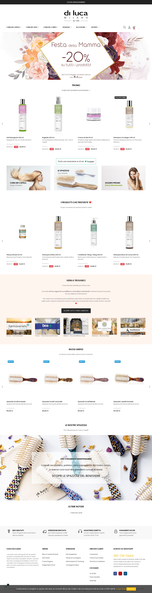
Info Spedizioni (71, 554)
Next (143, 328)
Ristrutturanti (11, 261)
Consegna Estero (72, 565)
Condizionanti (83, 263)
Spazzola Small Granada (16, 401)
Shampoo (116, 146)
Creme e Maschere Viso (86, 146)
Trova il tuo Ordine (96, 558)
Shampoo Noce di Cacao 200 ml (125, 255)
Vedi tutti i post (76, 513)
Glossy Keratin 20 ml (14, 255)
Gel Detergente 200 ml (15, 137)
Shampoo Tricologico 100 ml (124, 137)
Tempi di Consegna (73, 558)
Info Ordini (46, 558)
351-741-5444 (123, 555)
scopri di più (121, 589)
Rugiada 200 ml (48, 137)
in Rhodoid (10, 408)
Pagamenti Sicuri (48, 565)
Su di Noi (93, 573)
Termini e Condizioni (97, 561)
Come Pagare (47, 561)
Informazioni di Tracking (75, 561)
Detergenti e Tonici (13, 144)
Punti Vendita (95, 577)
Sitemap (93, 580)
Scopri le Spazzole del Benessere (76, 476)
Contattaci (94, 554)
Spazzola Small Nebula (86, 401)
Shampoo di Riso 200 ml (51, 255)
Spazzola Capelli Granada (123, 401)
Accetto (131, 589)
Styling (44, 146)
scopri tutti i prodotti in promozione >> (76, 90)
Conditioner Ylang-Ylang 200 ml (90, 255)
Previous (9, 328)
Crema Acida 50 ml (85, 137)
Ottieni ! (76, 2)
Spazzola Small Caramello (52, 401)
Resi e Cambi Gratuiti (50, 554)
